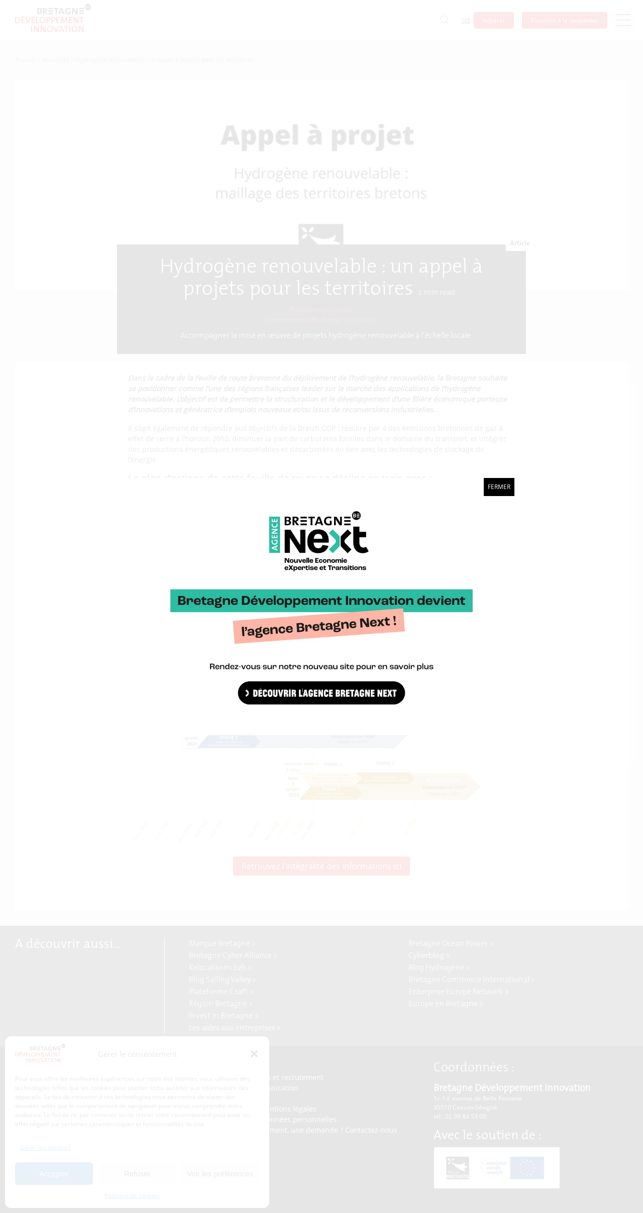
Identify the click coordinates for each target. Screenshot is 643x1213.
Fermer (499, 486)
